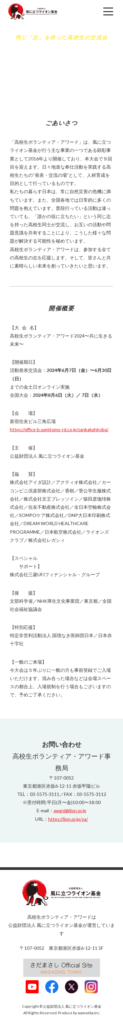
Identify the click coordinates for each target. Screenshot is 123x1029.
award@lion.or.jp (70, 810)
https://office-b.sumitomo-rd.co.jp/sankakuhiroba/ (61, 429)
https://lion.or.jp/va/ (68, 818)
